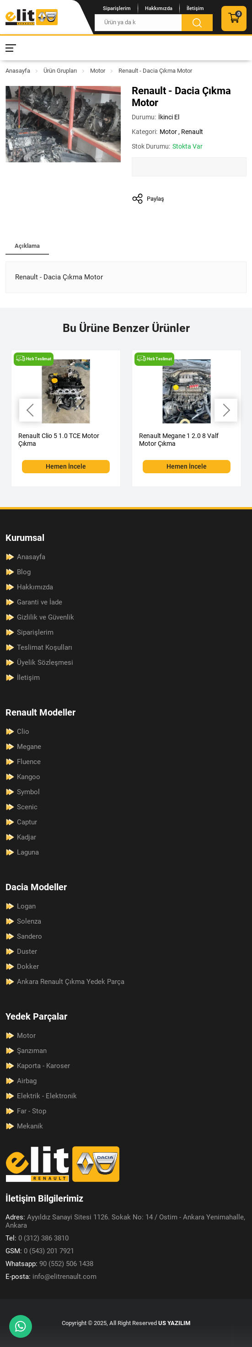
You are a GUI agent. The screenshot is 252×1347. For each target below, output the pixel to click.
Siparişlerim (117, 8)
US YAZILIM (174, 1323)
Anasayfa (17, 70)
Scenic (27, 807)
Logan (26, 906)
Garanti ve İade (39, 602)
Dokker (28, 966)
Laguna (28, 852)
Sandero (29, 936)
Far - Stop (31, 1111)
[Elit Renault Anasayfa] (31, 17)
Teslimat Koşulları (44, 647)
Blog (24, 572)
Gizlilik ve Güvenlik (45, 617)
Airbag (27, 1081)
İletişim (195, 8)
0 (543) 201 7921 (39, 1251)
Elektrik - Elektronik (47, 1096)
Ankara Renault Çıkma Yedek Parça (70, 982)
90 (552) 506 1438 (49, 1264)
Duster (27, 951)
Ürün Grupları (60, 70)
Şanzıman (32, 1051)
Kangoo (28, 777)
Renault (192, 131)
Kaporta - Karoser (43, 1066)
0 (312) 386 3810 (37, 1238)
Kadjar (26, 837)
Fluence (29, 762)
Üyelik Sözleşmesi (45, 662)
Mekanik (30, 1126)
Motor (97, 70)
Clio (23, 731)
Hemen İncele (66, 466)
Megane (29, 747)
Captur (27, 822)
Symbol (28, 792)
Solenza (29, 921)
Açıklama (27, 245)
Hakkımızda (158, 8)
